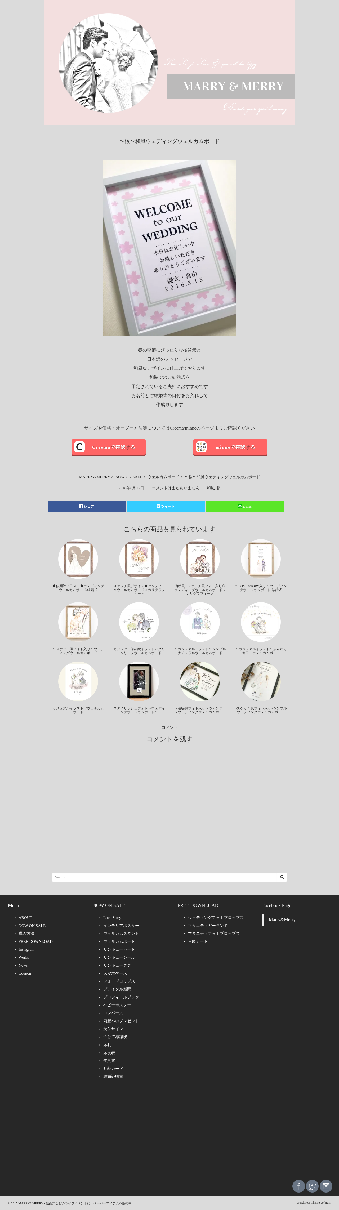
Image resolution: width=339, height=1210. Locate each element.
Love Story (112, 918)
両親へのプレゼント (121, 1021)
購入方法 (26, 933)
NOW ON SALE (128, 477)
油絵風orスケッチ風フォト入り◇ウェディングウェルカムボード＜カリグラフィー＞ (200, 590)
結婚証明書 (113, 1076)
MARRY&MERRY (94, 477)
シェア (86, 506)
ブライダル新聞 (117, 989)
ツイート (166, 506)
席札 (107, 1045)
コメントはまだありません (175, 488)
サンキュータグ (117, 965)
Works (24, 957)
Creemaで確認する (114, 447)
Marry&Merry (282, 919)
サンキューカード (119, 949)
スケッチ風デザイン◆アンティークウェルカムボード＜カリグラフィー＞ (139, 590)
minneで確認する (236, 447)
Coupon (25, 973)
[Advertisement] (169, 1133)
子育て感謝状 (115, 1037)
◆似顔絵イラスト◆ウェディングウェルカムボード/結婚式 (78, 588)
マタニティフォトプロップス (214, 933)
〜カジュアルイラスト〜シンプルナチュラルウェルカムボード (200, 651)
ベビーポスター (117, 1005)
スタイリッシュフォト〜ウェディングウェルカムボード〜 (139, 710)
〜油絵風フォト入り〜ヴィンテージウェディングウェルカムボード (200, 710)
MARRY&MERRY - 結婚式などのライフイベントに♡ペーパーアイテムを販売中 (75, 1203)
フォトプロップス (119, 981)
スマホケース (115, 973)
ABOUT (25, 918)
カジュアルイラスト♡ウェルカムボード (78, 710)
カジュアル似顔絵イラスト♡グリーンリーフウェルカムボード (139, 651)
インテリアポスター (121, 925)
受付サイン (113, 1029)
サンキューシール (119, 957)
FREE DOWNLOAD (36, 941)
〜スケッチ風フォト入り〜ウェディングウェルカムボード (78, 651)
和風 (211, 488)
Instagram (26, 949)
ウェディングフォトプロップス (216, 918)
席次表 (109, 1053)
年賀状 (109, 1061)
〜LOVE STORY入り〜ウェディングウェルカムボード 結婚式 (261, 588)
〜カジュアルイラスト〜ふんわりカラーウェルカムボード (261, 651)
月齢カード (113, 1068)
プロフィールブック (121, 997)
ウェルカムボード (163, 477)
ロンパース (113, 1013)
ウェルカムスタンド (121, 933)
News (23, 965)
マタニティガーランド (208, 925)
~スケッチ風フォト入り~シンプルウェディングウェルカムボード (261, 710)
